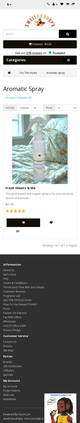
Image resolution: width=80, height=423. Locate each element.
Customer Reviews (14, 291)
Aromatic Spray (55, 73)
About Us (9, 270)
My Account (10, 386)
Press (6, 308)
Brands (7, 362)
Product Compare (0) (18, 97)
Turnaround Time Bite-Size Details (23, 287)
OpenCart (24, 414)
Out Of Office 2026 (14, 326)
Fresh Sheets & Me (20, 188)
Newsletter (9, 399)
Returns (7, 346)
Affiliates (8, 370)
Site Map (8, 350)
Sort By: (10, 108)
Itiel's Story (9, 274)
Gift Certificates (12, 366)
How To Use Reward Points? (20, 304)
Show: (49, 108)
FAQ (5, 279)
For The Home (28, 73)
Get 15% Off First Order (17, 300)
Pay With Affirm (12, 317)
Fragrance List (11, 296)
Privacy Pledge (12, 330)
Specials (8, 375)
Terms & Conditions (15, 283)
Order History (11, 390)
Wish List (8, 395)
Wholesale (9, 321)
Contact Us (9, 342)
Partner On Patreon (15, 313)
